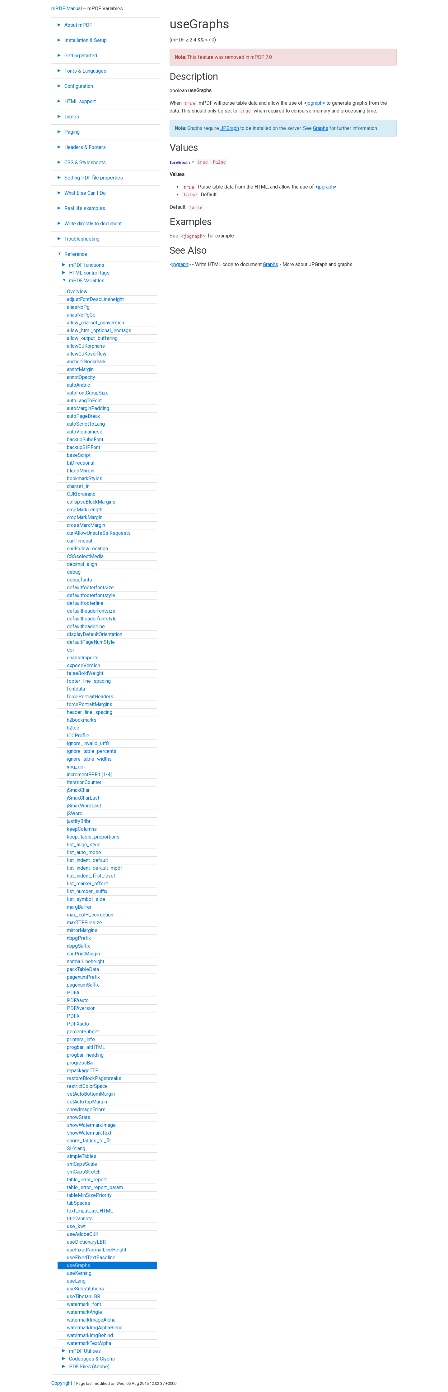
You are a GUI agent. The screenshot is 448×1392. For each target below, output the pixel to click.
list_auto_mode (84, 852)
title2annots (80, 1219)
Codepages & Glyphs (92, 1359)
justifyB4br (79, 821)
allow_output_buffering (92, 338)
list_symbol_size (86, 899)
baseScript (79, 455)
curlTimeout (79, 541)
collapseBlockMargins (91, 502)
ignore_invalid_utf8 (88, 743)
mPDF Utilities (85, 1351)
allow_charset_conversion (95, 323)
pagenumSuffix (83, 985)
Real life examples (84, 208)
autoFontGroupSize (88, 393)
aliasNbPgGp (81, 315)
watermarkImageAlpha (91, 1320)
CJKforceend (81, 494)
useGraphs (78, 1265)
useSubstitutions (85, 1289)
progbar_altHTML (86, 1047)
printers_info (81, 1039)
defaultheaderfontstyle (92, 619)
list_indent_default (87, 860)
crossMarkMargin (86, 525)
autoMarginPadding (88, 408)
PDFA (73, 993)
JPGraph (229, 128)
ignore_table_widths (89, 759)
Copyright (61, 1383)
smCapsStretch (83, 1172)
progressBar (80, 1063)
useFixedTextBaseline (91, 1257)
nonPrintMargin (83, 954)
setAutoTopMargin (87, 1102)
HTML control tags (89, 273)
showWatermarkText (89, 1133)
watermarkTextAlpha (89, 1343)
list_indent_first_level (91, 876)
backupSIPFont (83, 447)
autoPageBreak (83, 416)
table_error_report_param (95, 1187)
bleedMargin (80, 471)
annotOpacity (81, 377)
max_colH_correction (90, 915)
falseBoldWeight (85, 673)
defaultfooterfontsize (90, 588)
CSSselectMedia (85, 556)
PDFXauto (78, 1024)
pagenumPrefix (83, 977)
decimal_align (82, 564)
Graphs (320, 128)
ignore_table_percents (91, 751)
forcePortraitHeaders (90, 697)
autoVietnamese (84, 432)
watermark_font (84, 1304)
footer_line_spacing (89, 681)
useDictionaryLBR (86, 1242)
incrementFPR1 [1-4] (89, 774)
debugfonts (79, 580)
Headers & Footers (85, 147)
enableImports (83, 658)
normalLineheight (85, 961)
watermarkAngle (84, 1312)
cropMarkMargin (84, 517)
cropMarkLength (84, 510)
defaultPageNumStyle (91, 642)
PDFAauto (78, 1000)
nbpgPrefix (79, 938)
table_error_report (87, 1180)
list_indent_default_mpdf (94, 868)
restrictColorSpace (87, 1086)
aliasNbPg (78, 307)
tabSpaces (78, 1203)
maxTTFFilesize (84, 923)
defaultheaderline (86, 626)
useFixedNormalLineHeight (96, 1250)
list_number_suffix (87, 891)
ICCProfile (78, 736)
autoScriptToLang (86, 424)
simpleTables (81, 1156)
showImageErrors (86, 1109)
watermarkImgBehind (90, 1335)
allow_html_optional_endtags (99, 330)
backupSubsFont (85, 439)
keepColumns (82, 829)
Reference (75, 254)
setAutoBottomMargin (91, 1094)
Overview (77, 291)
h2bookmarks (81, 720)
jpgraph (315, 103)
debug (74, 572)
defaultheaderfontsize (91, 611)
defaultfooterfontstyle (91, 595)
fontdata (76, 689)
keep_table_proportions (93, 837)
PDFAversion (81, 1008)
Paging (72, 132)
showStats (78, 1117)
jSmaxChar (78, 790)
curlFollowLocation (87, 549)
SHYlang (76, 1148)
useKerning (79, 1273)
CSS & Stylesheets (85, 162)
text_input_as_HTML (90, 1211)
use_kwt (76, 1226)
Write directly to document (93, 224)
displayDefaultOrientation (94, 634)
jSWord (74, 813)
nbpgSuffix (78, 946)
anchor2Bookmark (86, 362)
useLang (76, 1281)
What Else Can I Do (85, 193)
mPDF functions (86, 265)
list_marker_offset (87, 884)
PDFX (73, 1016)
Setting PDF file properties (93, 178)
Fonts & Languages (85, 71)
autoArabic (78, 385)
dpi (70, 650)
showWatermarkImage (91, 1125)
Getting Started (80, 56)
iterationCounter (84, 782)
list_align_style (83, 845)
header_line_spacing (89, 712)
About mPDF (78, 25)
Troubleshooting (82, 239)
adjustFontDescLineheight (95, 299)
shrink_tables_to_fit (89, 1141)
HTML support (80, 101)
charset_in (78, 486)
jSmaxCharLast (83, 798)
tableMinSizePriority (89, 1195)
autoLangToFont (84, 401)
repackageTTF (82, 1071)
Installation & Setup (85, 40)
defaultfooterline (85, 603)
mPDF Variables (87, 281)
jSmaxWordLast (84, 806)
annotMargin (80, 369)
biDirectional (80, 463)
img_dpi (76, 767)
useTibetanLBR (83, 1296)
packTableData (83, 969)
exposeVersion (83, 665)
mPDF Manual (66, 9)
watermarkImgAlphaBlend (95, 1328)
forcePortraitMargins (89, 704)
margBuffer (79, 907)
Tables (71, 117)
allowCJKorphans (86, 346)
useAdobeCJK (82, 1234)
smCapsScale (82, 1164)
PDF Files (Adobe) (89, 1367)
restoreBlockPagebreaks (94, 1078)
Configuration (78, 86)
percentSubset (83, 1032)
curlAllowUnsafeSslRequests (99, 533)
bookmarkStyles (84, 478)
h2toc (73, 728)
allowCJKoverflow (86, 354)
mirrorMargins (82, 930)
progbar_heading (85, 1055)
